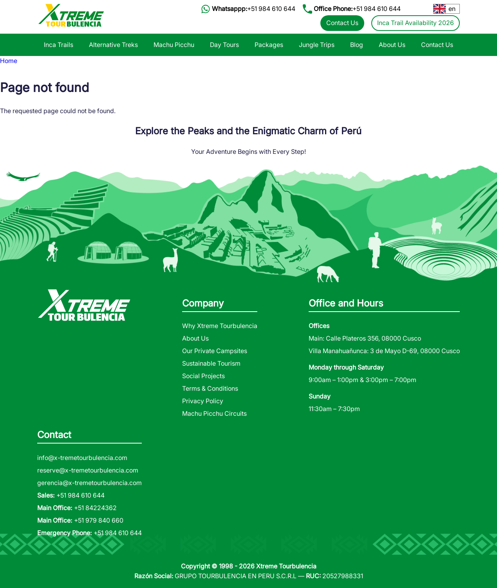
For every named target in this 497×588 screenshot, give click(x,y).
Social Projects (203, 376)
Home (8, 61)
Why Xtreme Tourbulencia (219, 326)
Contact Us (342, 23)
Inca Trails (58, 45)
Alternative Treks (113, 45)
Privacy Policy (202, 401)
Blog (356, 45)
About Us (392, 45)
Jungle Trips (316, 45)
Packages (269, 45)
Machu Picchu (174, 45)
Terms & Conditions (210, 388)
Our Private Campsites (214, 351)
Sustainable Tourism (211, 363)
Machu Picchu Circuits (214, 413)
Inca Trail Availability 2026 (415, 23)
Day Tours (224, 45)
